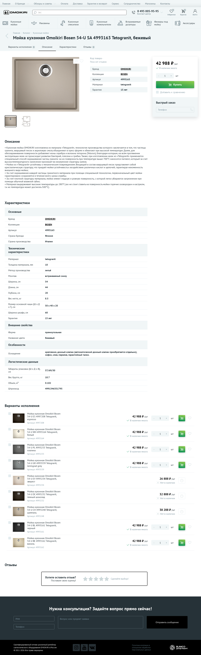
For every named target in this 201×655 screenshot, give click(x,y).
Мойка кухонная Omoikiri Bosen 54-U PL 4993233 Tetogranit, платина (43, 447)
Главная (6, 3)
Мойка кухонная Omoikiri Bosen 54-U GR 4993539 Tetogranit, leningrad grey (43, 463)
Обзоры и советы (45, 3)
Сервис (115, 3)
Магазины (150, 3)
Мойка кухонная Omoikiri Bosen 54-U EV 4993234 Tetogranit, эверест (43, 479)
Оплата (64, 3)
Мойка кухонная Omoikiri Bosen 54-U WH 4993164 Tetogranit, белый (43, 432)
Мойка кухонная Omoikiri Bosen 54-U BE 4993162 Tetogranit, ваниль (43, 541)
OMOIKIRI (126, 68)
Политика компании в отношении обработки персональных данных (141, 647)
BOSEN (124, 74)
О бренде (22, 3)
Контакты (165, 3)
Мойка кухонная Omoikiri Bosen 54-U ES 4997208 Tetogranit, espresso (43, 416)
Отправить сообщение (167, 622)
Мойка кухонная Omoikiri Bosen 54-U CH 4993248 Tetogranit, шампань (43, 510)
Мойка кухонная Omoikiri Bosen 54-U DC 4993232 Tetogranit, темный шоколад (43, 494)
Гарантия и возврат (97, 3)
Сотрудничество (132, 3)
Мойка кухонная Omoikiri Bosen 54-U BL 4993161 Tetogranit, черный (43, 525)
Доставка (78, 3)
